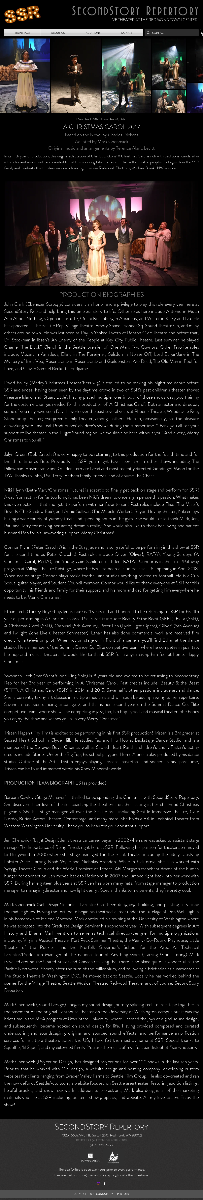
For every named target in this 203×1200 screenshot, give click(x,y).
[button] (22, 32)
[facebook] (105, 1184)
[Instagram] (99, 1184)
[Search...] (171, 32)
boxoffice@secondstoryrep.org (95, 1175)
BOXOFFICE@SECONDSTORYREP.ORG (101, 1140)
